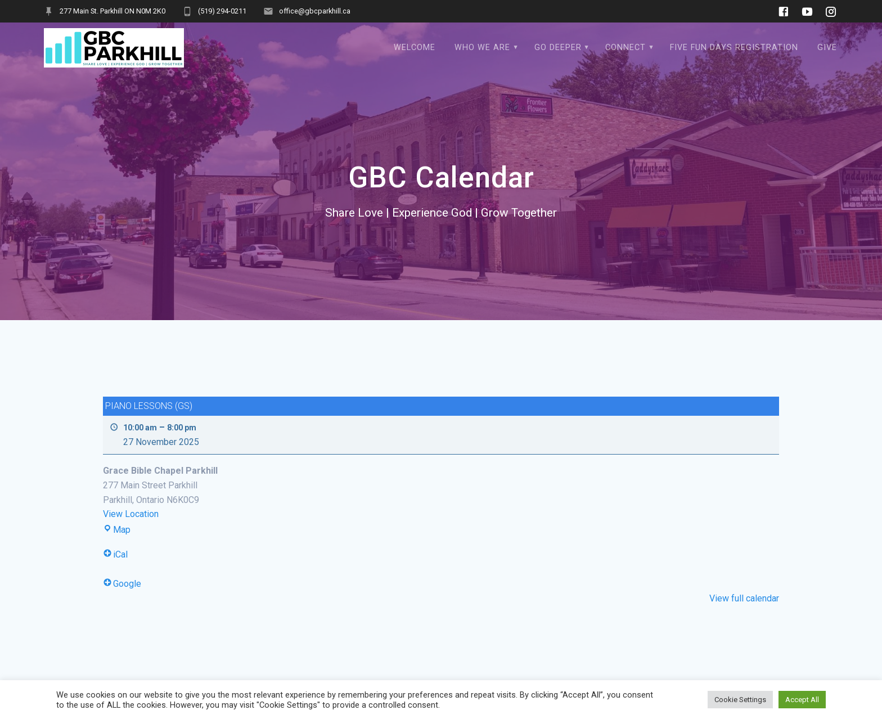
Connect (625, 47)
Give (827, 47)
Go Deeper (558, 47)
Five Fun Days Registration (734, 47)
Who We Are (482, 47)
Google (122, 583)
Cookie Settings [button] (740, 699)
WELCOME (414, 47)
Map (116, 529)
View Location (131, 514)
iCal (115, 554)
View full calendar (744, 598)
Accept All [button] (802, 699)
